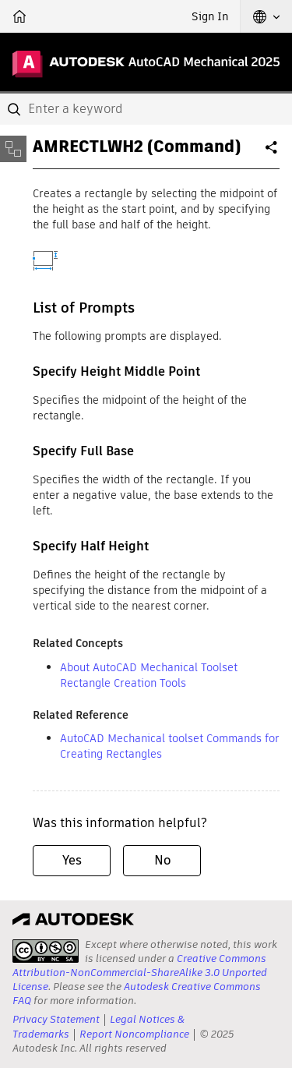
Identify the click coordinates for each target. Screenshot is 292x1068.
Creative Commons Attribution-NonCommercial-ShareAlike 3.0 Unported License (139, 972)
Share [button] (273, 153)
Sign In (210, 16)
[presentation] (45, 951)
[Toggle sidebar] (13, 149)
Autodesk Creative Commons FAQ (136, 993)
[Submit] (15, 109)
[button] (266, 16)
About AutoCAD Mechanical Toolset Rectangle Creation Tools (148, 675)
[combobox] (146, 109)
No (162, 860)
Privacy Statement (56, 1019)
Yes (72, 860)
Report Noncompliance (134, 1034)
